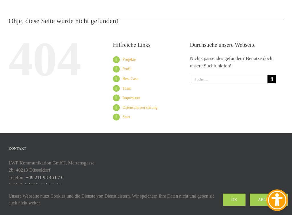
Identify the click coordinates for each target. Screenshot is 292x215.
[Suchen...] (228, 79)
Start (126, 117)
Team (127, 88)
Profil (127, 69)
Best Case (131, 79)
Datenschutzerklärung (140, 107)
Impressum (131, 98)
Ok (234, 200)
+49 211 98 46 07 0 (45, 177)
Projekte (129, 59)
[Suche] (271, 79)
